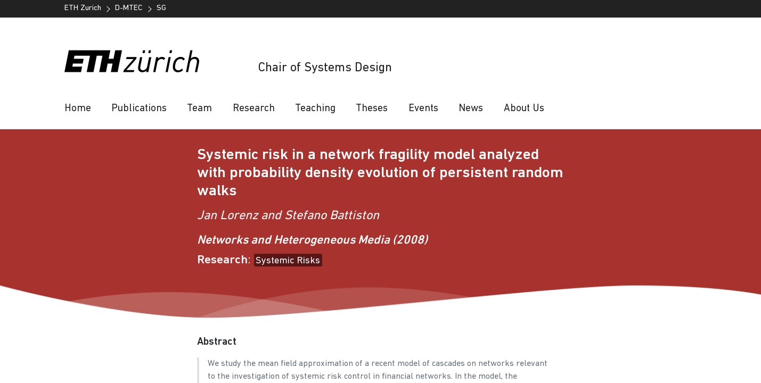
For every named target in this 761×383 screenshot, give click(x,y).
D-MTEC (128, 8)
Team (199, 109)
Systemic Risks (288, 261)
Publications (139, 109)
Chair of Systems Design (325, 68)
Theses (372, 109)
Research (254, 109)
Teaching (315, 109)
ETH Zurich (82, 8)
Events (423, 109)
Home (77, 109)
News (471, 109)
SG (161, 8)
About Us (524, 109)
